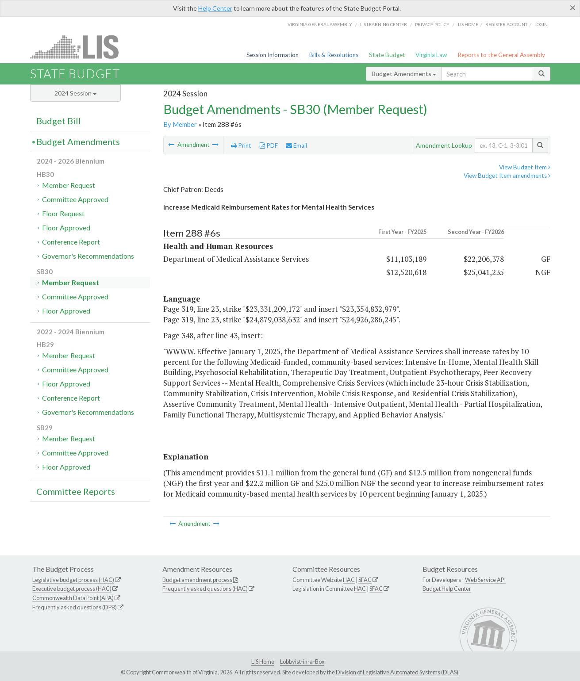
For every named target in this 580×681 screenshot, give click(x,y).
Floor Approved (66, 227)
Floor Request (63, 213)
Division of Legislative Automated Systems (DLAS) (397, 672)
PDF (269, 145)
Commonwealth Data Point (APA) (73, 597)
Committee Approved (75, 199)
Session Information (272, 54)
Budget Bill (58, 120)
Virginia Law (431, 54)
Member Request (68, 185)
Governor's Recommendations (88, 256)
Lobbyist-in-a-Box (302, 661)
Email (296, 145)
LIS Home (262, 661)
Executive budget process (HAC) (71, 588)
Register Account (506, 24)
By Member (180, 124)
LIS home (468, 24)
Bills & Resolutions (333, 54)
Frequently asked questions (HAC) (205, 588)
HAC (349, 579)
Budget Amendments (404, 73)
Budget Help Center (447, 588)
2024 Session (75, 93)
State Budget (387, 54)
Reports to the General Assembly (501, 54)
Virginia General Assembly (320, 24)
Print (241, 145)
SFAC (365, 579)
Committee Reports (75, 491)
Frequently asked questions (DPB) (74, 607)
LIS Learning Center (383, 24)
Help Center (215, 8)
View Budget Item (524, 167)
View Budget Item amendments (507, 175)
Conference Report (71, 241)
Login (541, 24)
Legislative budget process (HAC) (73, 579)
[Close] (572, 7)
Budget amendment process (197, 579)
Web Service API (485, 579)
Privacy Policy (432, 24)
